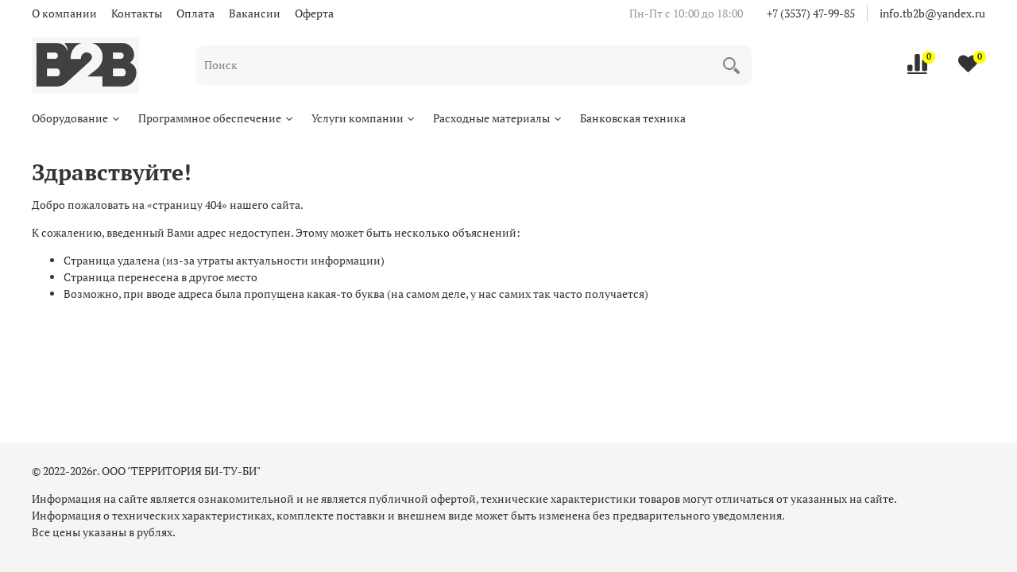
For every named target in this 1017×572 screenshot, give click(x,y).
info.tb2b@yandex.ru (932, 13)
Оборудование (77, 118)
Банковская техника (633, 118)
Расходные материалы (498, 118)
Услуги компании (364, 118)
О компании (64, 13)
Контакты (136, 13)
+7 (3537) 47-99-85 (811, 13)
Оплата (195, 13)
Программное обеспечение (216, 118)
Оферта (314, 13)
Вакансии (254, 13)
